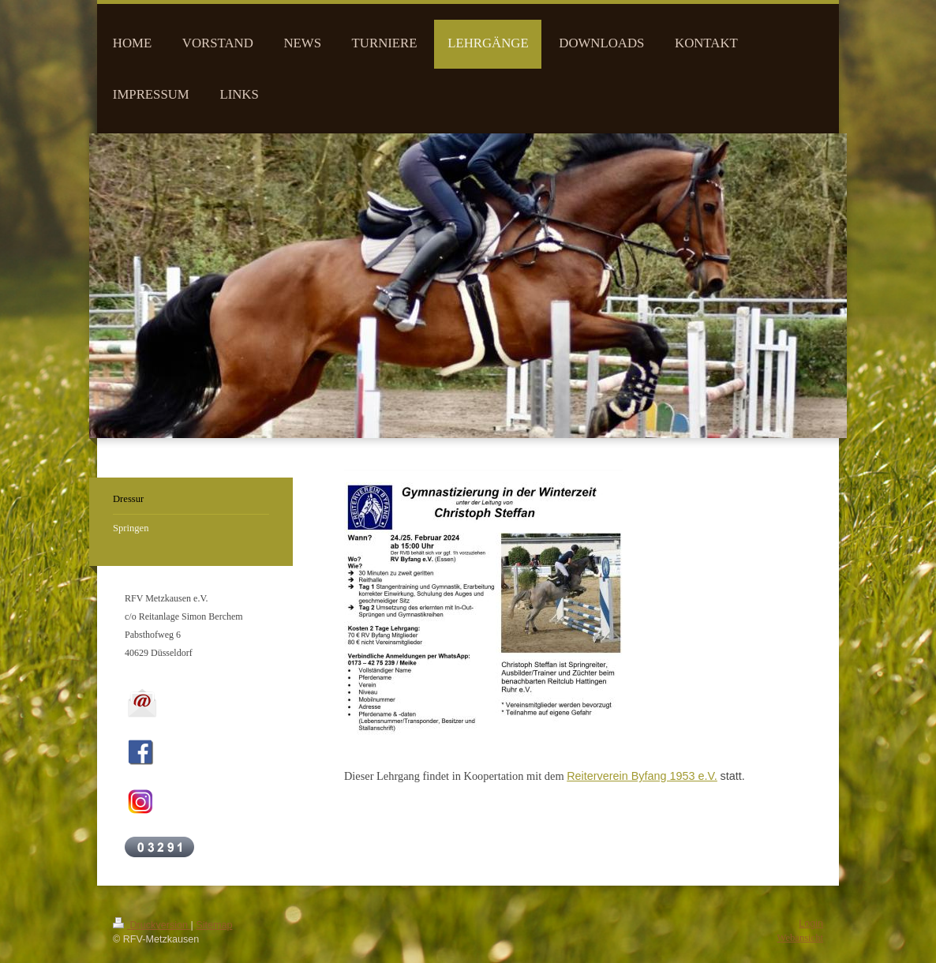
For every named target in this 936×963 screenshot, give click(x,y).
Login (811, 923)
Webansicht (800, 937)
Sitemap (214, 925)
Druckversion (151, 925)
